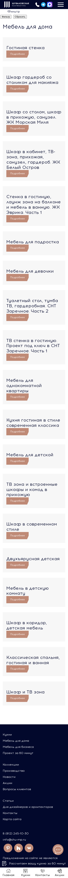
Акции (7, 783)
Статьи (8, 800)
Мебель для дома (16, 740)
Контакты (10, 813)
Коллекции (11, 764)
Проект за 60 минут (18, 753)
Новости (9, 777)
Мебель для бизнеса (18, 747)
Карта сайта (12, 819)
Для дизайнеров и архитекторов (28, 807)
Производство (14, 770)
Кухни (7, 734)
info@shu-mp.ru (14, 839)
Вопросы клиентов (17, 789)
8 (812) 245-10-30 (16, 833)
